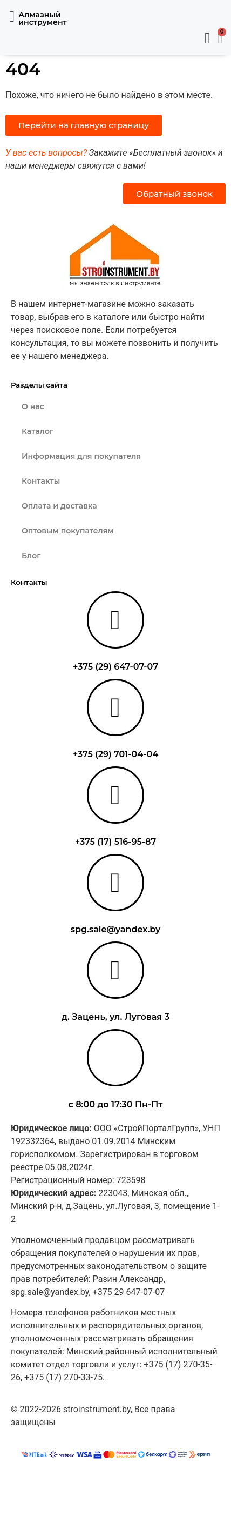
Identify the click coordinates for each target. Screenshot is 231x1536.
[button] (11, 16)
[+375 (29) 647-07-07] (115, 620)
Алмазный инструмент (42, 18)
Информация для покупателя (81, 456)
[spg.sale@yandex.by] (115, 882)
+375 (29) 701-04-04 (116, 754)
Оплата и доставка (59, 506)
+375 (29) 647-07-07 (115, 667)
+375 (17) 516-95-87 (115, 842)
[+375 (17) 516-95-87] (115, 795)
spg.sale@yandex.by (116, 929)
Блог (31, 555)
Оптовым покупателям (68, 531)
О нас (33, 406)
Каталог (37, 431)
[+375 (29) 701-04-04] (115, 707)
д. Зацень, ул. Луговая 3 (115, 1017)
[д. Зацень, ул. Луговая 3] (115, 970)
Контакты (41, 481)
